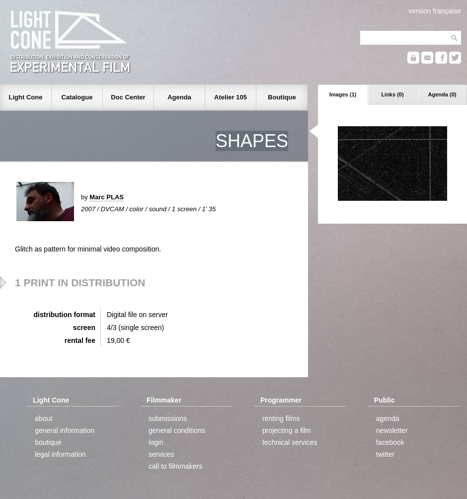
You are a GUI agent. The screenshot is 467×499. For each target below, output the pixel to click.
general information (64, 430)
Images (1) (342, 94)
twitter (385, 454)
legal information (60, 454)
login (156, 442)
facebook (390, 442)
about (43, 418)
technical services (289, 442)
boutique (48, 442)
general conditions (177, 430)
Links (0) (392, 94)
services (161, 454)
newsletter (392, 430)
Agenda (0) (442, 94)
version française (434, 11)
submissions (168, 418)
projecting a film (286, 430)
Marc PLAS (106, 197)
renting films (281, 418)
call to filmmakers (175, 466)
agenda (387, 418)
